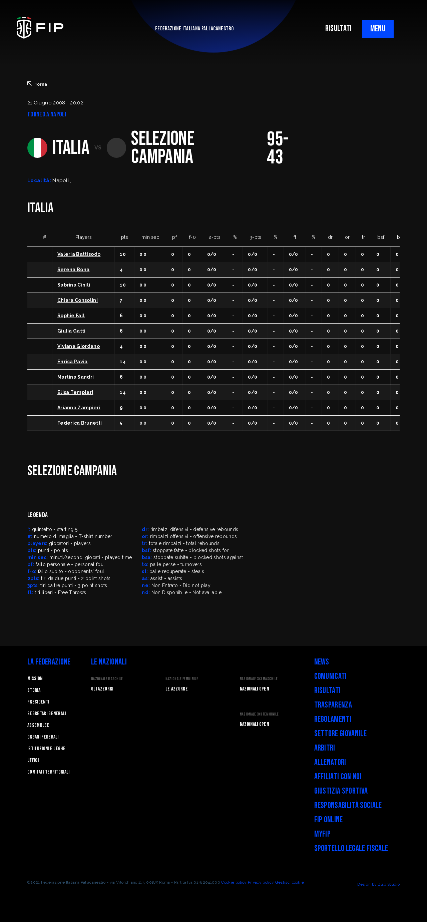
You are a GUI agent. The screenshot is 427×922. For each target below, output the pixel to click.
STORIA (33, 690)
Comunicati (330, 676)
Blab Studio (389, 884)
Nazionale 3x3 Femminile (259, 714)
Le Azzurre (176, 689)
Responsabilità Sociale (348, 805)
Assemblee (38, 725)
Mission (34, 678)
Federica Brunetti (79, 423)
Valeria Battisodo (78, 254)
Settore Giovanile (340, 734)
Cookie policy (234, 882)
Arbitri (324, 748)
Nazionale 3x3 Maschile (259, 678)
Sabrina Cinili (73, 285)
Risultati (327, 690)
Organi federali (43, 737)
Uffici (33, 760)
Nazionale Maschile (107, 678)
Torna (37, 84)
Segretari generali (46, 714)
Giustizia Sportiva (341, 791)
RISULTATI (338, 28)
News (321, 662)
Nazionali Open (254, 689)
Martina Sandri (75, 377)
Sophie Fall (71, 315)
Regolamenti (333, 719)
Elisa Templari (75, 392)
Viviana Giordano (78, 346)
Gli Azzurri (102, 689)
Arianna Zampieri (78, 407)
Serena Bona (73, 269)
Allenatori (330, 762)
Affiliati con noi (338, 777)
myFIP (322, 834)
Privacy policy (261, 882)
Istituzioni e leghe (46, 749)
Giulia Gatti (71, 331)
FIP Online (328, 820)
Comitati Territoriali (48, 772)
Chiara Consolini (77, 300)
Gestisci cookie (289, 882)
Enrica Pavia (72, 361)
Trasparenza (333, 705)
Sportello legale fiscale (351, 848)
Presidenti (38, 702)
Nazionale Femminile (181, 678)
